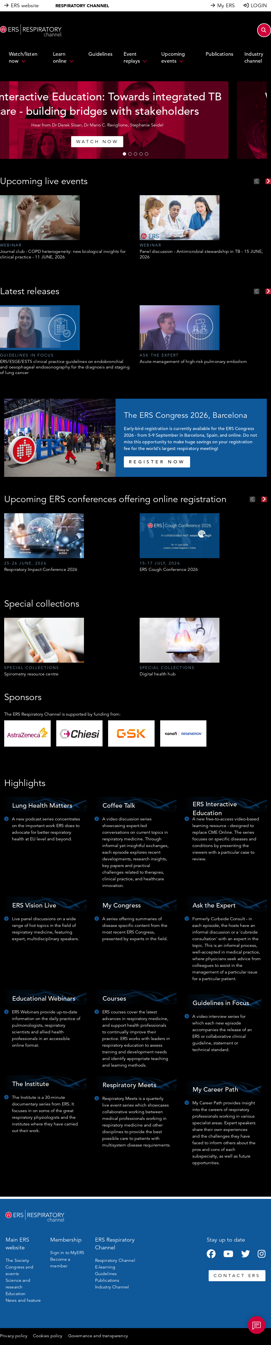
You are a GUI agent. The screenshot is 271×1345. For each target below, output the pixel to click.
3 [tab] (135, 154)
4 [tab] (141, 154)
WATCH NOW (76, 141)
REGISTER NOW (157, 462)
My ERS (226, 5)
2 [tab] (130, 154)
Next (268, 181)
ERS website (25, 5)
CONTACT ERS (237, 1275)
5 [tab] (146, 154)
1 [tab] (124, 154)
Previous (256, 181)
